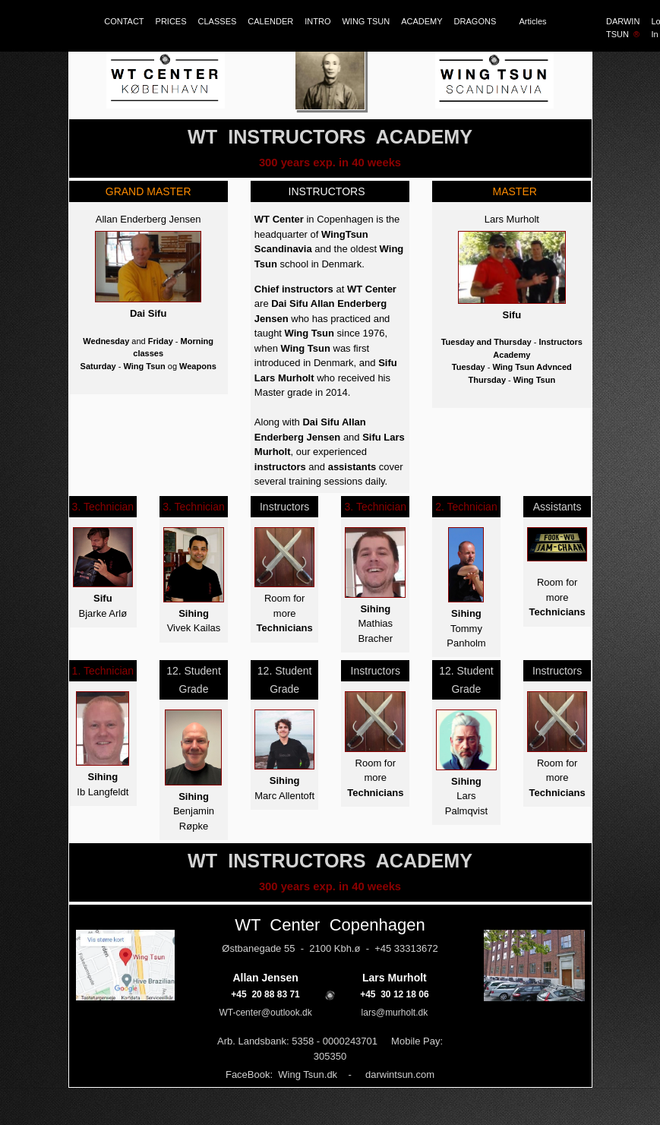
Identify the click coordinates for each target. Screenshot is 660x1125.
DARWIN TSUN (622, 28)
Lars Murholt (512, 219)
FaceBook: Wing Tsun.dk (281, 1074)
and (315, 466)
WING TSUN (366, 21)
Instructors (284, 507)
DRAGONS (481, 21)
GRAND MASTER (148, 191)
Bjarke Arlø (103, 613)
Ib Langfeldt (102, 792)
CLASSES (217, 21)
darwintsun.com (399, 1074)
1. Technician (103, 671)
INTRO (317, 21)
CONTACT (124, 21)
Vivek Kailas (194, 628)
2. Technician (466, 507)
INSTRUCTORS (327, 191)
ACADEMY (421, 21)
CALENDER (270, 21)
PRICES (171, 21)
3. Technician (103, 507)
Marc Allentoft (284, 795)
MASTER (512, 191)
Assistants (557, 507)
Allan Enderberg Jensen (148, 219)
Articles (533, 21)
